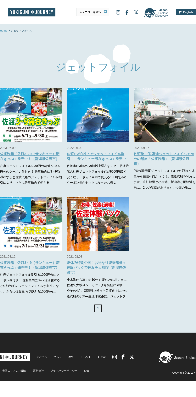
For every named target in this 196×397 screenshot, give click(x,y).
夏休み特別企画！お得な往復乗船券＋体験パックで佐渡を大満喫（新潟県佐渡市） (96, 267)
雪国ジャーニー (31, 12)
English (188, 12)
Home (3, 30)
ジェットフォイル (77, 88)
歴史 (71, 356)
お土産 (102, 356)
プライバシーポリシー (63, 370)
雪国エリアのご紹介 (14, 370)
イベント (85, 356)
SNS (87, 370)
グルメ (58, 356)
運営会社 (38, 370)
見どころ (41, 356)
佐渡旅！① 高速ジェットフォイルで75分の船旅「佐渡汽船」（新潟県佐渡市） (164, 159)
